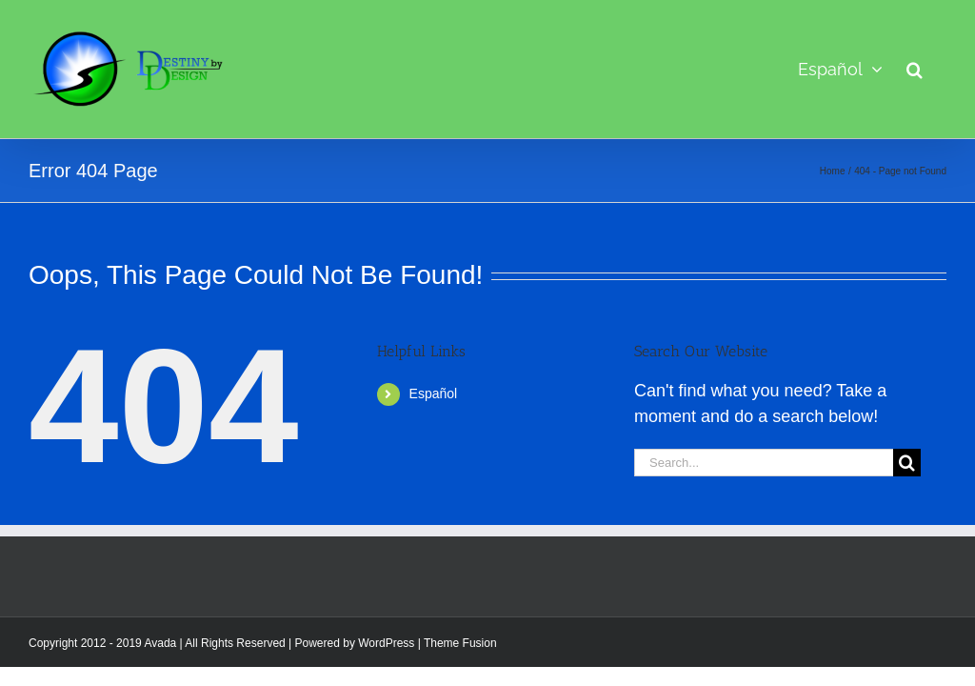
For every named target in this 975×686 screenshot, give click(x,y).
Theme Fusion (460, 643)
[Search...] (763, 462)
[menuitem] (840, 69)
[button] (914, 69)
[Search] (907, 462)
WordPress (386, 643)
